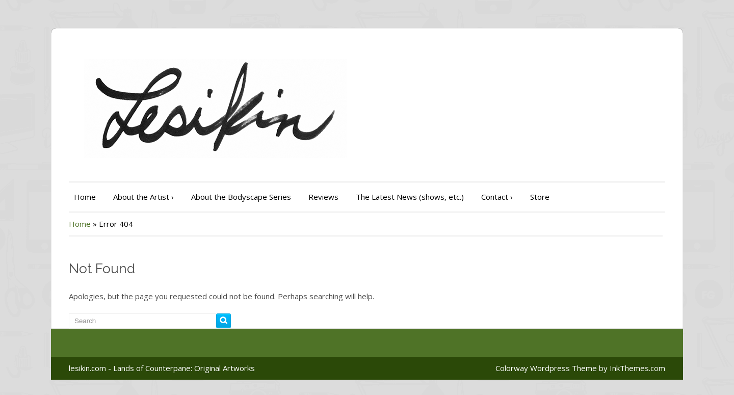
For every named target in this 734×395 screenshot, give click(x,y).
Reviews (323, 197)
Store (539, 197)
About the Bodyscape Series (241, 197)
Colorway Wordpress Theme (546, 368)
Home (85, 197)
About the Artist (143, 197)
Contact (497, 197)
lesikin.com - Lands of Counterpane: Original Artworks (162, 368)
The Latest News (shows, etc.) (410, 197)
